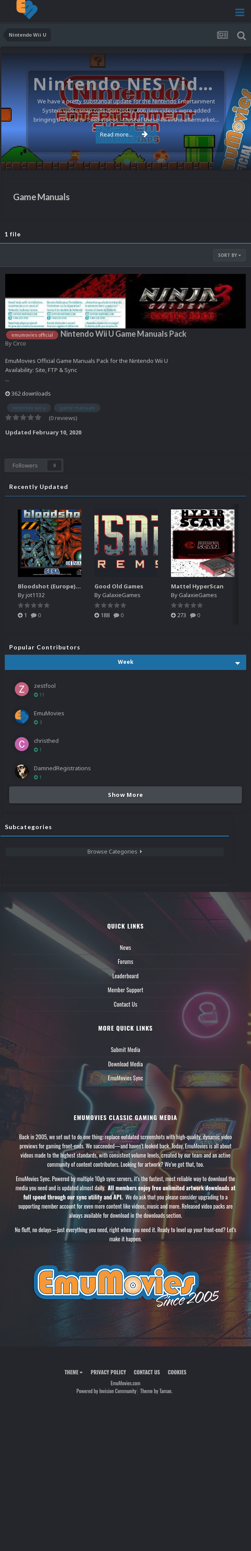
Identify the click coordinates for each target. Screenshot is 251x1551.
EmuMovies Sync (125, 1077)
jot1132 (35, 595)
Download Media (125, 1063)
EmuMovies (49, 713)
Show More (125, 795)
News (125, 947)
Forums (126, 961)
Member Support (125, 989)
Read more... (124, 134)
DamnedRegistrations (62, 768)
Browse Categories (114, 851)
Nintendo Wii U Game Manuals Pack (123, 333)
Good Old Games (118, 586)
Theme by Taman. (156, 1390)
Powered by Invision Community (107, 1390)
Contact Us (125, 1004)
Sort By (229, 255)
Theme (73, 1372)
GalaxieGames (121, 595)
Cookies (177, 1372)
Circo (19, 343)
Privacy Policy (108, 1372)
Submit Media (126, 1049)
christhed (46, 741)
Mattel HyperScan (197, 586)
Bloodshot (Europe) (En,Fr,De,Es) (65, 586)
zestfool (45, 686)
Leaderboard (125, 975)
